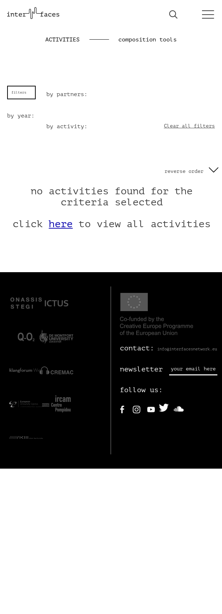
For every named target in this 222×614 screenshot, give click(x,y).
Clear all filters (189, 126)
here (61, 224)
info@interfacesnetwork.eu (187, 349)
